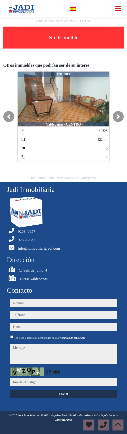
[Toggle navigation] (117, 8)
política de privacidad (73, 337)
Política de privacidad (54, 415)
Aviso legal (100, 415)
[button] (8, 116)
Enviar (63, 394)
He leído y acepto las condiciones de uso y (50, 337)
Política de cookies (80, 415)
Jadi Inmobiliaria (29, 415)
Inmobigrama (63, 419)
